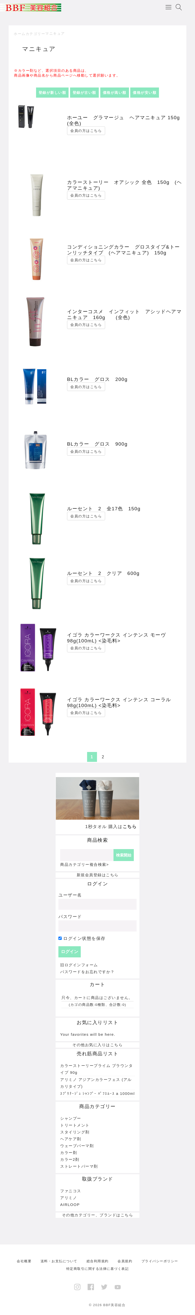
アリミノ (68, 1198)
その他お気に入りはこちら (97, 1045)
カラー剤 (68, 1152)
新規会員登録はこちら (98, 875)
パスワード (70, 916)
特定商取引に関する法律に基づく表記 (97, 1269)
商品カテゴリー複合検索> (84, 864)
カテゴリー (35, 34)
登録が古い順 (84, 93)
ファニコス (70, 1191)
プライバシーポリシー (159, 1261)
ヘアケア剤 (70, 1139)
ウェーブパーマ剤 (77, 1146)
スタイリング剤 (75, 1132)
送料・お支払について (59, 1261)
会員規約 (125, 1261)
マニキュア (55, 33)
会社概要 (24, 1261)
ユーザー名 (70, 895)
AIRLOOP (70, 1204)
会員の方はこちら (86, 131)
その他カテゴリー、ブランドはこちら (97, 1215)
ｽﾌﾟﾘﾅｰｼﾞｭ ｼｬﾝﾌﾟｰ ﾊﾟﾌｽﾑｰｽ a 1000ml (97, 1093)
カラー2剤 (69, 1159)
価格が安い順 (144, 93)
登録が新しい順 (52, 93)
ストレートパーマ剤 (79, 1166)
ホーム (20, 34)
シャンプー (70, 1118)
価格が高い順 (114, 93)
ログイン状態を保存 (82, 938)
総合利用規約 (98, 1261)
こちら (130, 826)
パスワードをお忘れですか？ (87, 972)
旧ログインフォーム (79, 965)
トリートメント (75, 1125)
